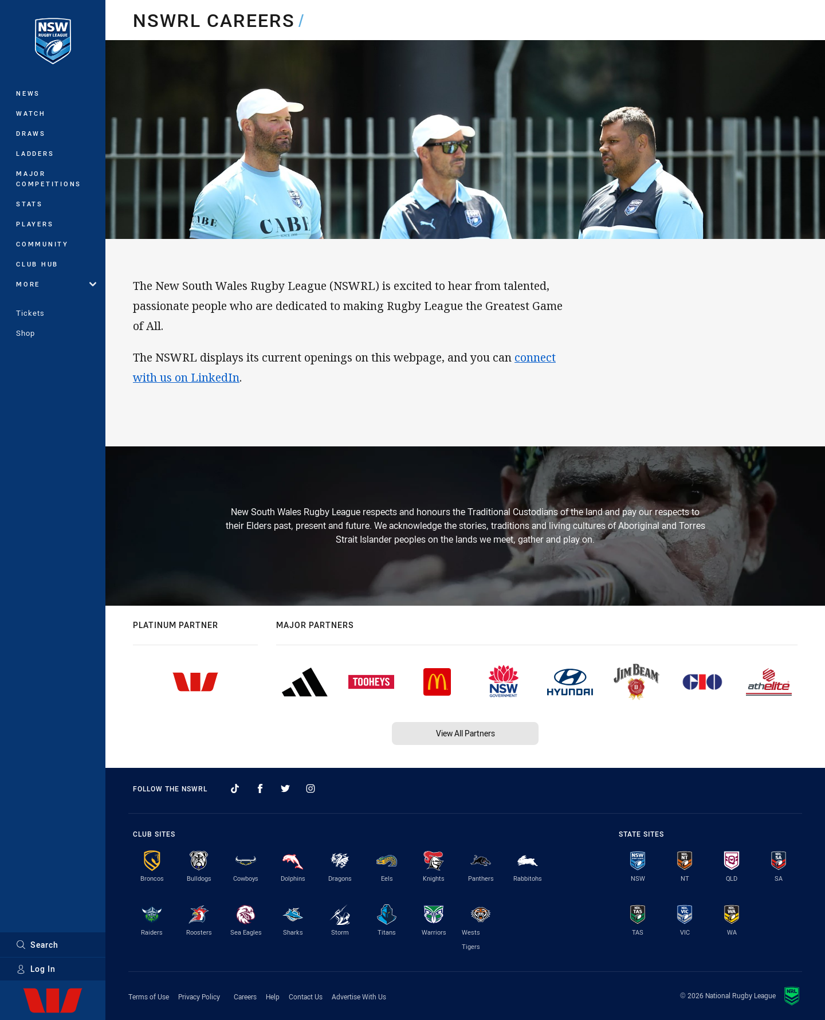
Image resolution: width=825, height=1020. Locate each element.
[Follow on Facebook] (260, 788)
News (28, 93)
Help (273, 996)
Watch (31, 113)
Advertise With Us (359, 996)
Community (42, 244)
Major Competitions (48, 178)
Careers (245, 996)
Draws (31, 133)
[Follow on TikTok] (234, 788)
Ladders (35, 153)
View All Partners (465, 733)
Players (34, 223)
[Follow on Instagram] (310, 788)
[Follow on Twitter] (285, 788)
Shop (25, 333)
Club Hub (37, 264)
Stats (29, 203)
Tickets (30, 313)
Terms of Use (148, 996)
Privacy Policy (199, 996)
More (56, 284)
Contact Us (306, 996)
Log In (36, 968)
